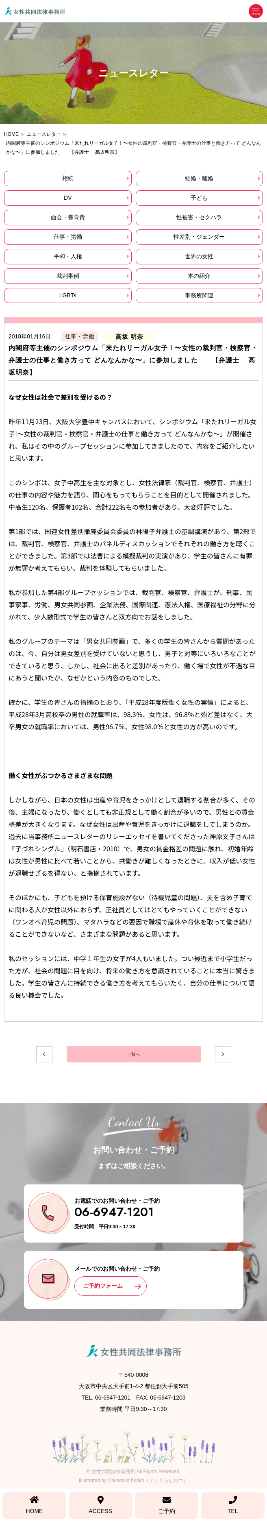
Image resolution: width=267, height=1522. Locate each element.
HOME (34, 1505)
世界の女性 (199, 256)
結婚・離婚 (199, 178)
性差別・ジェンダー (199, 236)
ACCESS (100, 1505)
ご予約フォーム (103, 1285)
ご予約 (167, 1505)
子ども (199, 197)
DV (68, 197)
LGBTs (67, 295)
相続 (68, 178)
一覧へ (133, 1054)
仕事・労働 (68, 236)
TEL (233, 1505)
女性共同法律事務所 (113, 1471)
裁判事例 (67, 276)
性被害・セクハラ (199, 217)
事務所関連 (199, 295)
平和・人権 (68, 256)
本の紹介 (199, 276)
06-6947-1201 (114, 1212)
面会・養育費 (68, 217)
